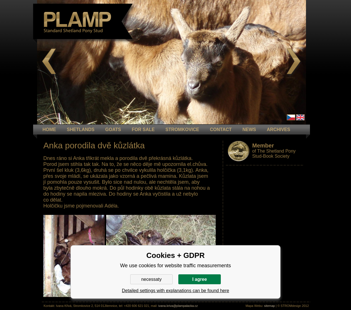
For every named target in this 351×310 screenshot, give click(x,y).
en (300, 117)
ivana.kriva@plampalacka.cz (178, 305)
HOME (49, 129)
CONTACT (221, 129)
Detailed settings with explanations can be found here (175, 290)
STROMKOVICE (182, 129)
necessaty (151, 279)
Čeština (291, 117)
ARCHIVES (278, 129)
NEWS (249, 129)
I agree (199, 279)
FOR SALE (143, 129)
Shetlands (81, 129)
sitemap (269, 305)
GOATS (113, 129)
